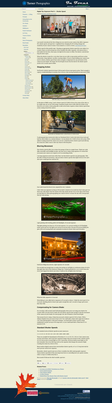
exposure (65, 378)
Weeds (26, 93)
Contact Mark (26, 95)
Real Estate (26, 42)
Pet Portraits (28, 82)
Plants (26, 76)
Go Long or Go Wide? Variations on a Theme (52, 369)
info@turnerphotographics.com (82, 6)
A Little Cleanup (44, 374)
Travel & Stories (27, 35)
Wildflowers (25, 28)
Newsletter (25, 45)
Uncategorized (27, 90)
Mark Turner (53, 13)
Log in (88, 400)
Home (24, 12)
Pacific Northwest (27, 30)
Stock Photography (27, 40)
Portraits (25, 16)
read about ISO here (80, 45)
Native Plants (27, 72)
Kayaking (26, 69)
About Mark (25, 97)
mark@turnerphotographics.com (82, 397)
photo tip (69, 378)
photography (75, 378)
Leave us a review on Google (83, 393)
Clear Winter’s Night (45, 372)
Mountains (26, 70)
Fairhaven (27, 57)
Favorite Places (27, 62)
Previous (40, 9)
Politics (26, 77)
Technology (27, 89)
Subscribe (26, 49)
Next (88, 9)
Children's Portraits (29, 80)
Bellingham (27, 56)
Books (24, 38)
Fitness (26, 64)
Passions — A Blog (27, 14)
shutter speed (81, 378)
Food (26, 65)
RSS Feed (26, 47)
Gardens (25, 25)
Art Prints (25, 33)
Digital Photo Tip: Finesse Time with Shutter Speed (54, 376)
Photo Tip (49, 378)
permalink (49, 379)
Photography (55, 378)
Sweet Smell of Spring (46, 370)
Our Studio (25, 23)
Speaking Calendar (28, 86)
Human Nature (27, 68)
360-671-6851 (70, 6)
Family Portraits (28, 81)
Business (26, 61)
